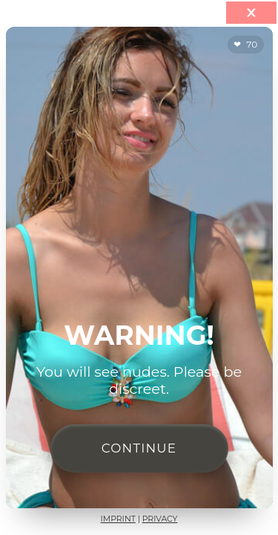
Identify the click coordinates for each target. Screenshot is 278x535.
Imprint (118, 519)
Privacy (160, 519)
